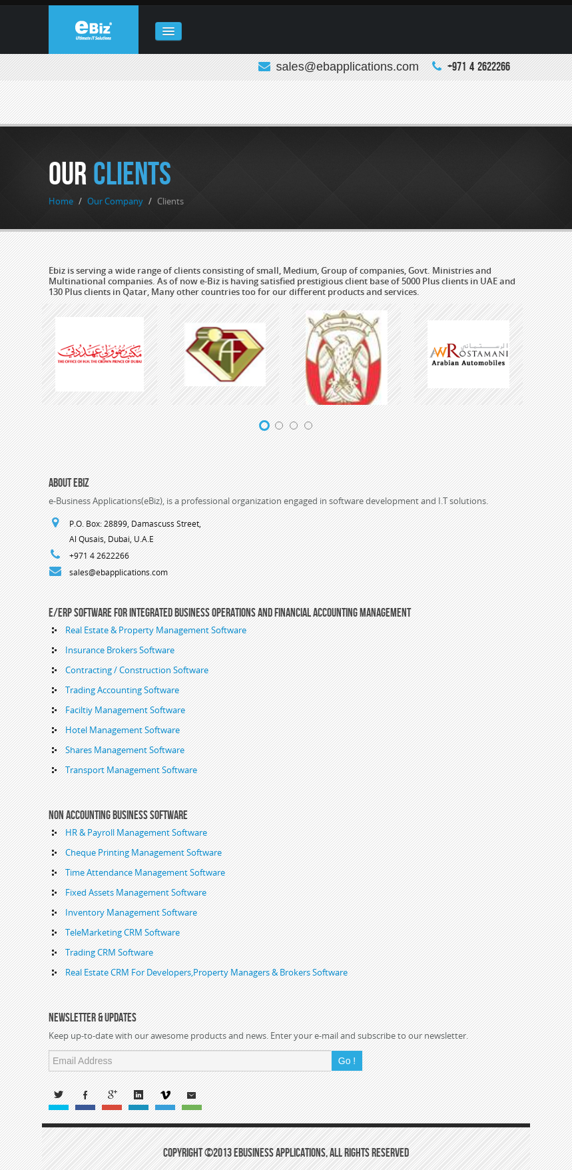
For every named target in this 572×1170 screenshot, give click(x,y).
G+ (115, 1097)
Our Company (115, 201)
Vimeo (168, 1097)
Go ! (347, 1060)
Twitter (62, 1097)
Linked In (142, 1097)
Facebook (88, 1097)
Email (195, 1097)
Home (61, 201)
